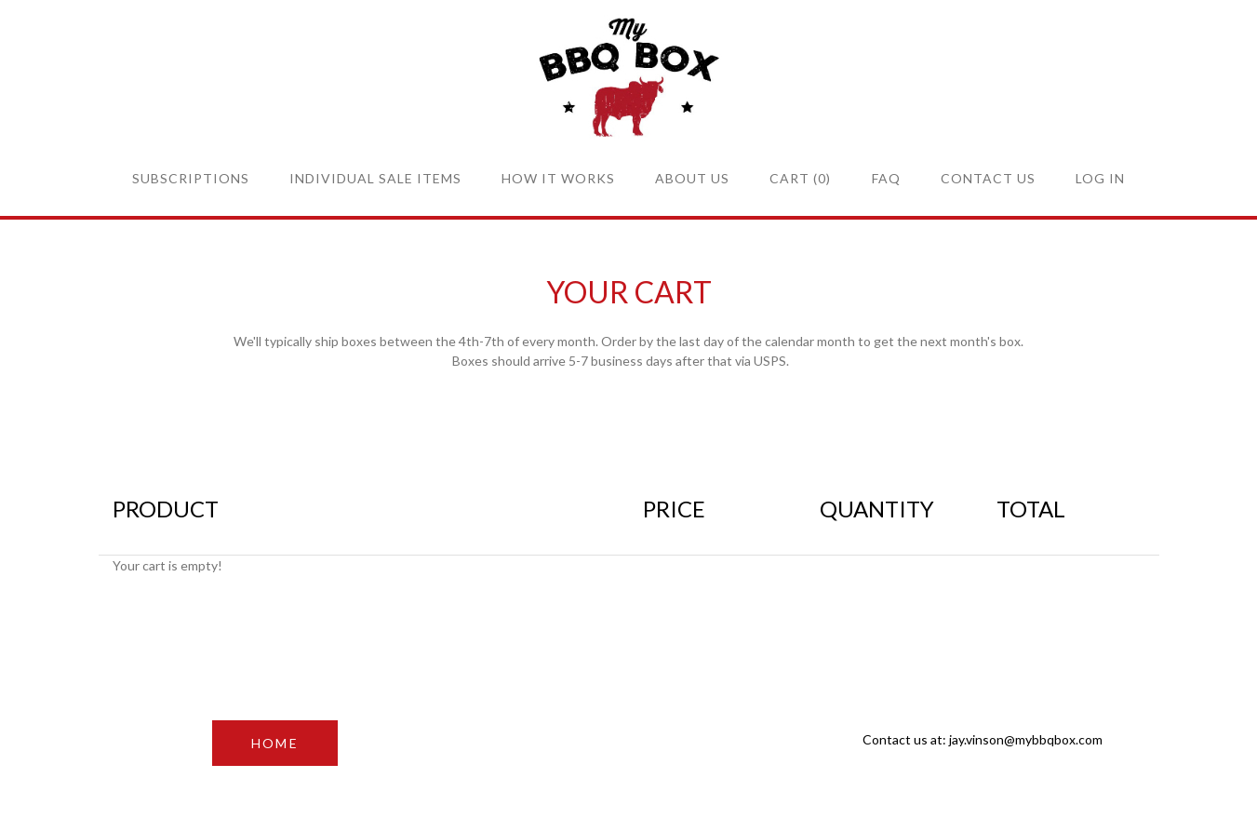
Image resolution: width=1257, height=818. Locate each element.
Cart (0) (800, 178)
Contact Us (988, 178)
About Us (692, 178)
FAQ (886, 178)
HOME (275, 743)
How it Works (558, 178)
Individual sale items (375, 178)
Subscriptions (190, 178)
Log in (1100, 178)
